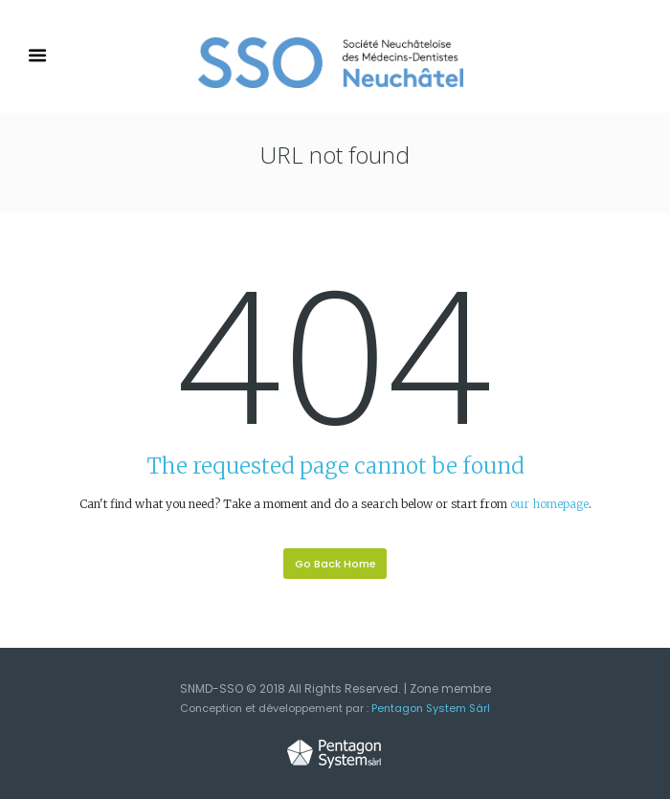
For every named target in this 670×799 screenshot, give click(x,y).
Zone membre (450, 688)
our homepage (549, 504)
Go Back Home (335, 563)
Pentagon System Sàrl (430, 708)
